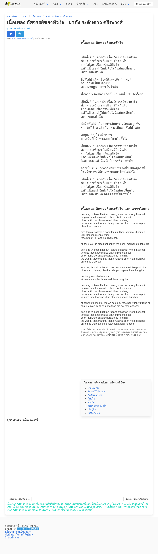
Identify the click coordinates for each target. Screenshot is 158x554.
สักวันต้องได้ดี (95, 395)
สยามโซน (12, 16)
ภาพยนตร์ (39, 4)
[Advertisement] (116, 357)
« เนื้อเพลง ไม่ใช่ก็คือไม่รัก (19, 499)
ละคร (69, 4)
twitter (34, 529)
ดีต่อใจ (91, 398)
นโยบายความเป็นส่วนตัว (18, 531)
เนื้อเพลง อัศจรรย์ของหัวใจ (121, 335)
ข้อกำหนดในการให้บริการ (19, 534)
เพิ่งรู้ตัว (92, 409)
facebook (23, 529)
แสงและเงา (94, 413)
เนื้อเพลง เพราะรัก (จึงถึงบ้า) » (137, 499)
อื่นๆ (123, 4)
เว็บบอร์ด (80, 4)
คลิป (95, 4)
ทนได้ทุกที (93, 388)
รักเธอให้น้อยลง (96, 391)
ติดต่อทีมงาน (12, 537)
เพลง (55, 4)
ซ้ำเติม (91, 402)
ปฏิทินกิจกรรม (109, 4)
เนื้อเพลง (36, 16)
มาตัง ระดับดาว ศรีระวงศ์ (59, 16)
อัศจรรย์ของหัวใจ (125, 57)
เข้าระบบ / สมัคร (143, 4)
